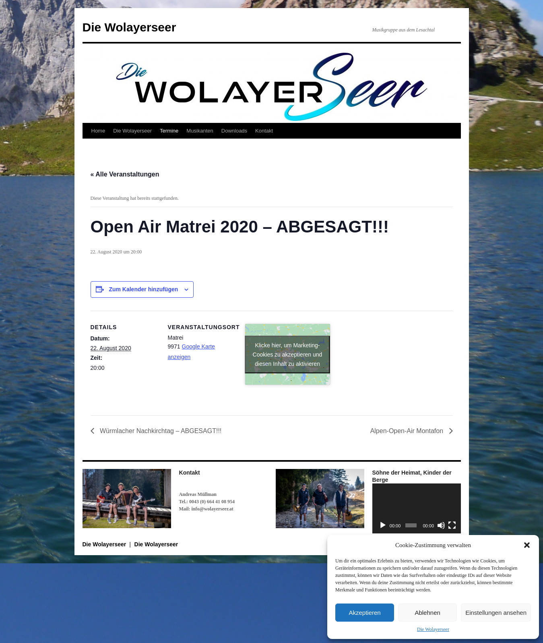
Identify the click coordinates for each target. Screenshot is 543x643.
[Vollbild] (452, 525)
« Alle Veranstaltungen (125, 174)
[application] (416, 508)
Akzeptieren (364, 612)
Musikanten (199, 131)
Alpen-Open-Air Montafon (407, 430)
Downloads (234, 131)
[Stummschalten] (441, 525)
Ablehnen (427, 612)
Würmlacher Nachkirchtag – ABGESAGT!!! (160, 430)
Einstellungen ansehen (495, 612)
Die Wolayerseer (433, 629)
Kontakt (264, 131)
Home (98, 131)
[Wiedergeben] (383, 525)
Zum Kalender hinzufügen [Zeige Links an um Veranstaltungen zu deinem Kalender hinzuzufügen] (143, 289)
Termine (169, 131)
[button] (527, 545)
